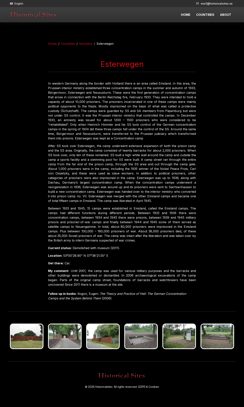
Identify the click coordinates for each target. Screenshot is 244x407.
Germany (85, 44)
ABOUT (225, 15)
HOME (185, 15)
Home (52, 44)
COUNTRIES (205, 15)
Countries (68, 44)
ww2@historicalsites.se (214, 4)
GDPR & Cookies (148, 386)
